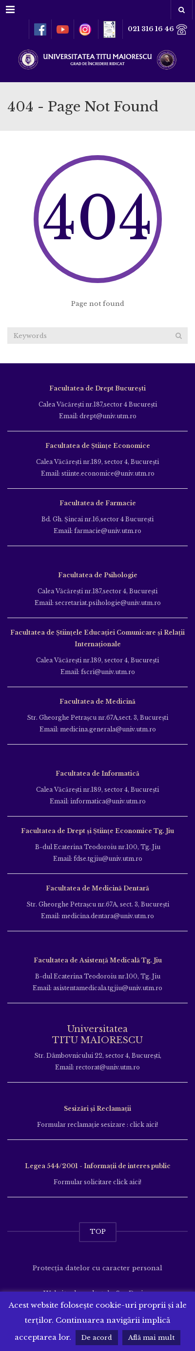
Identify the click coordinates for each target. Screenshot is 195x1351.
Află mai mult (151, 1337)
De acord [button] (96, 1337)
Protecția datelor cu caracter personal (97, 1268)
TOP (98, 1231)
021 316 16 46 (158, 29)
